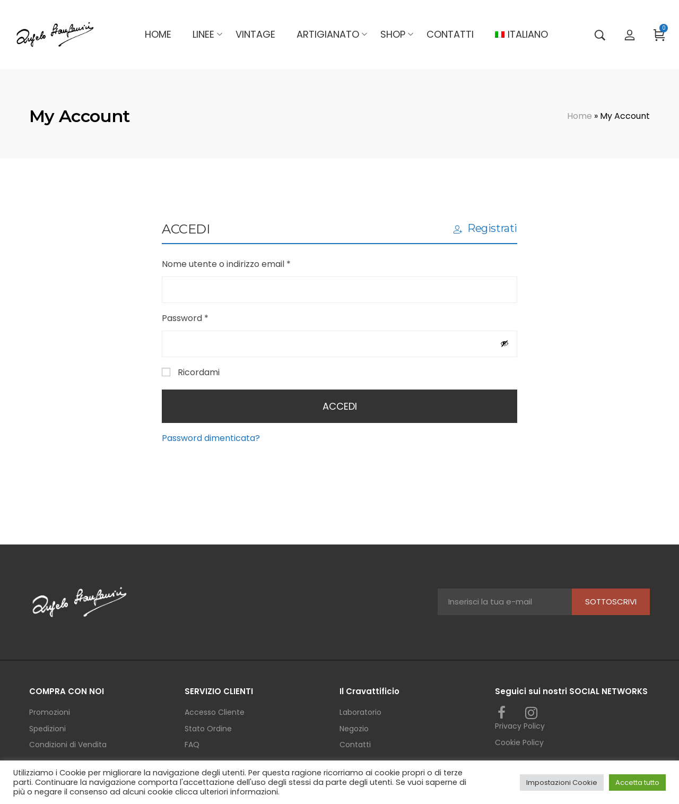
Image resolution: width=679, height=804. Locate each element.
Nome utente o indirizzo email (245, 263)
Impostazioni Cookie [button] (561, 782)
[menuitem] (521, 34)
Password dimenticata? (211, 438)
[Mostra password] (504, 343)
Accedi (340, 406)
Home (579, 116)
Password (204, 317)
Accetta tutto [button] (637, 782)
